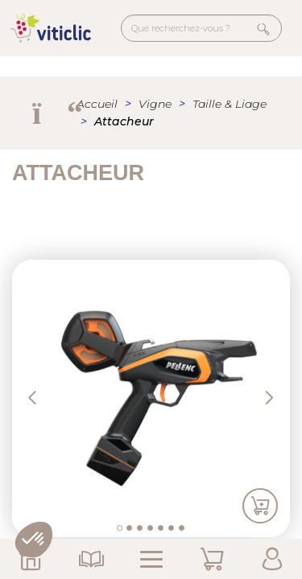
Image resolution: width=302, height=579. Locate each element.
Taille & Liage (229, 103)
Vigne (155, 103)
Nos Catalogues (90, 559)
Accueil (97, 103)
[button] (46, 398)
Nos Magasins (30, 559)
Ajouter (260, 506)
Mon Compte (272, 559)
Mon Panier (211, 559)
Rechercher (263, 28)
